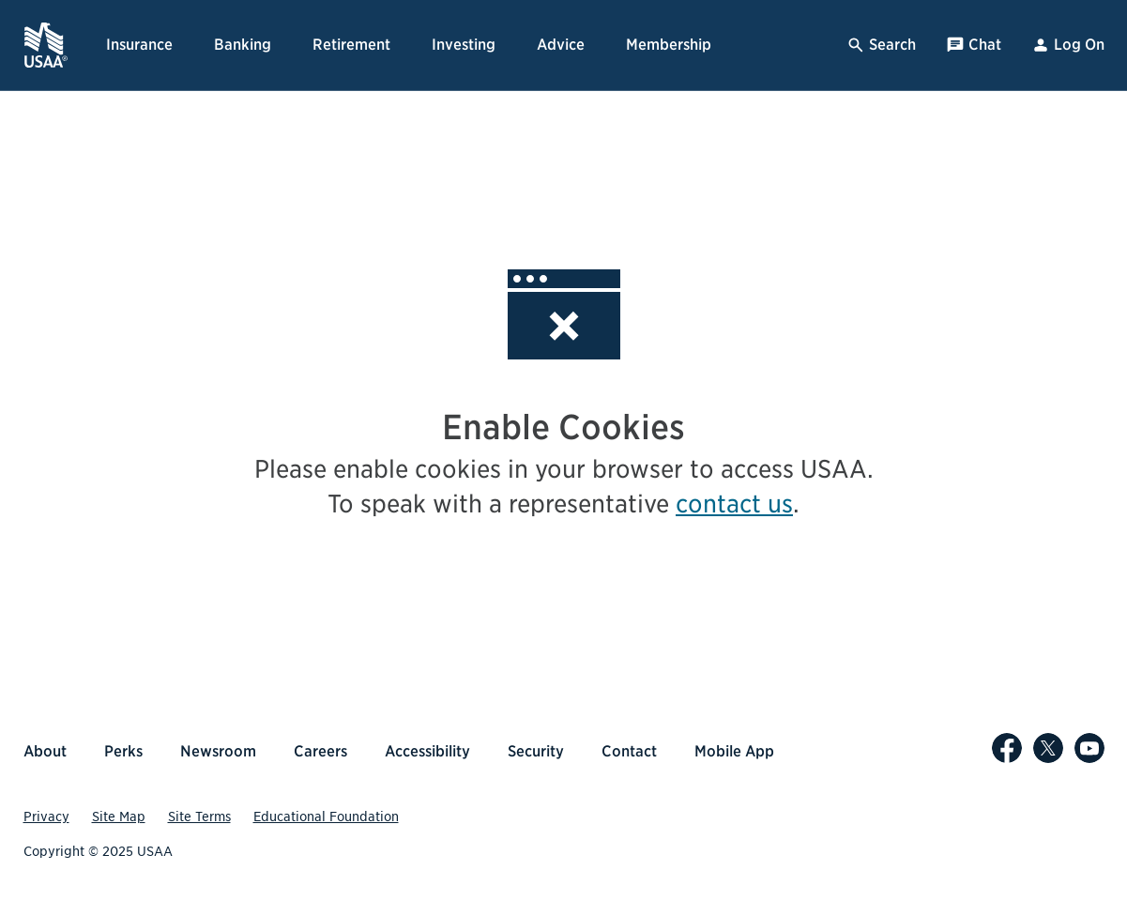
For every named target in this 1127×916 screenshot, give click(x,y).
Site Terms (199, 816)
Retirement (351, 44)
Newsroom (218, 751)
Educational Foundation (326, 816)
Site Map (118, 816)
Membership (668, 44)
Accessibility (427, 751)
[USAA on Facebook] (1007, 748)
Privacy (46, 816)
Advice (561, 44)
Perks (123, 751)
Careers (320, 751)
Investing (463, 44)
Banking (242, 44)
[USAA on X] (1048, 748)
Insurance (139, 44)
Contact (629, 751)
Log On (1067, 45)
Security (536, 751)
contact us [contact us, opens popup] (734, 503)
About (45, 751)
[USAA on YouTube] (1089, 748)
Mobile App (734, 751)
